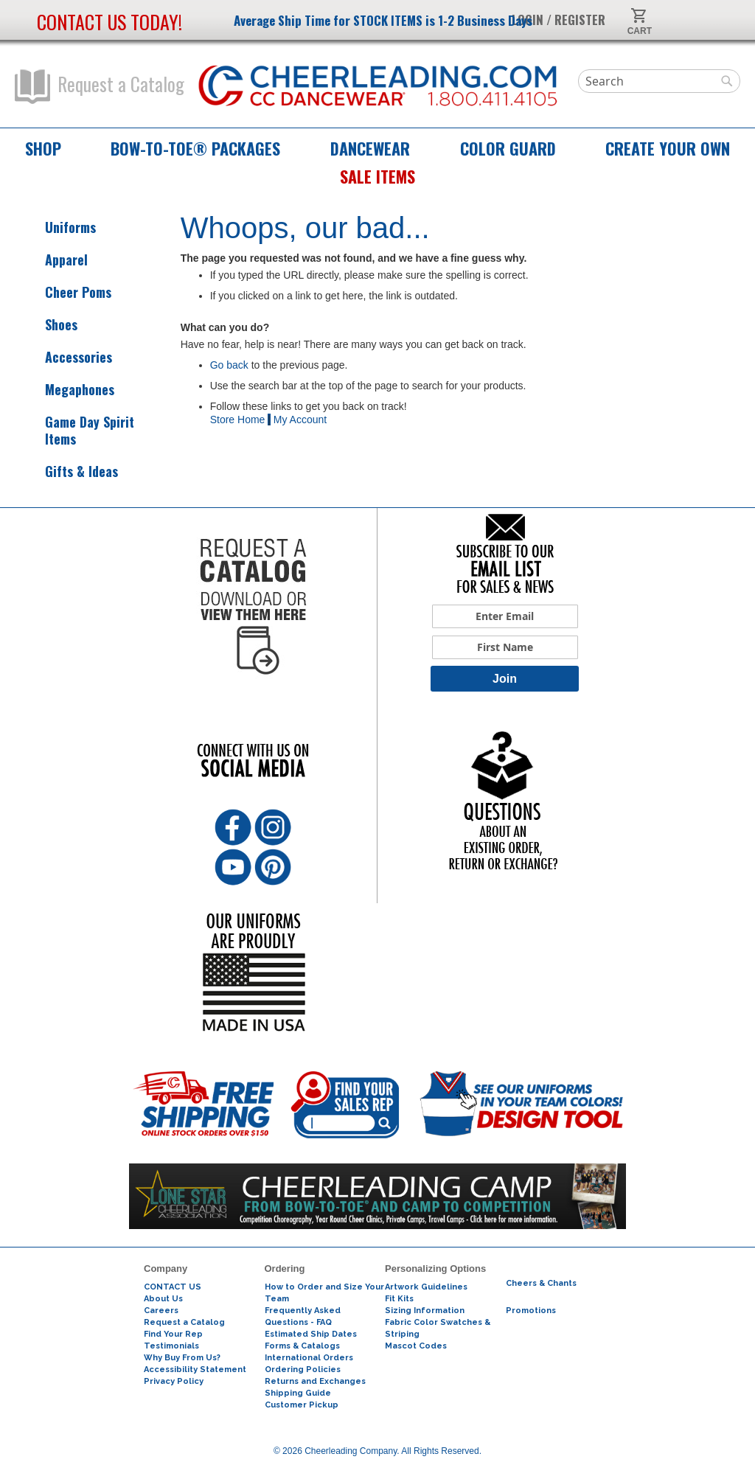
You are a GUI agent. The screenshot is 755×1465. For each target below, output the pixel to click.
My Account (300, 419)
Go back (229, 365)
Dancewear (370, 148)
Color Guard (508, 148)
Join (505, 678)
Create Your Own (667, 148)
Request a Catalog (99, 87)
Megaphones (66, 389)
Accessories (65, 357)
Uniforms (57, 227)
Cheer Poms (64, 292)
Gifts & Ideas (68, 471)
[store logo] (378, 86)
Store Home (237, 419)
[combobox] (659, 81)
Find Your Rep (173, 1334)
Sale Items (377, 176)
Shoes (47, 324)
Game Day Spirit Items (76, 431)
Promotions (531, 1310)
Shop (43, 148)
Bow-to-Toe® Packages (195, 148)
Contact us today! (109, 21)
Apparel (53, 259)
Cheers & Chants (541, 1283)
